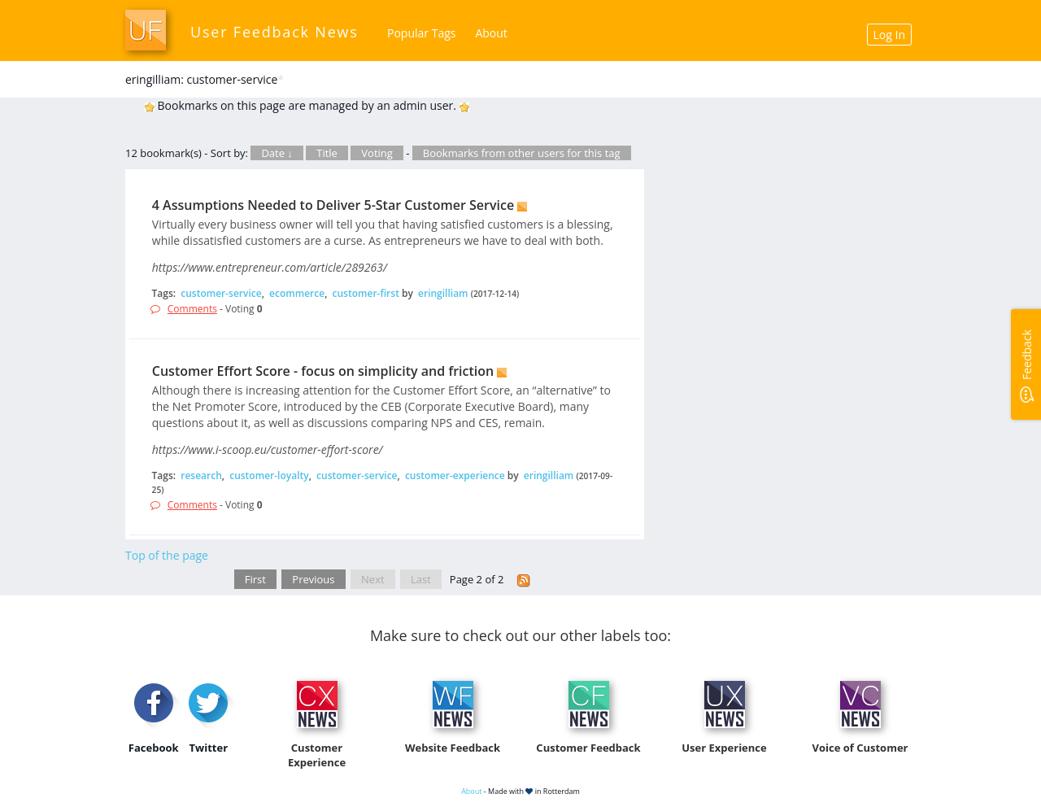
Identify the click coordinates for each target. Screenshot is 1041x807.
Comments (192, 309)
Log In (889, 34)
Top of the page (166, 555)
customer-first (366, 293)
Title (327, 153)
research (201, 475)
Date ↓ (276, 153)
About (491, 33)
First (255, 579)
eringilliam (443, 293)
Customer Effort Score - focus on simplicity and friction (323, 371)
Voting (377, 153)
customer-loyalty (268, 475)
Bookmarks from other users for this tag (522, 153)
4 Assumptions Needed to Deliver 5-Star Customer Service (333, 205)
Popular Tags (421, 33)
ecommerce (296, 293)
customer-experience (455, 475)
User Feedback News (274, 31)
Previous (313, 579)
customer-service (221, 293)
